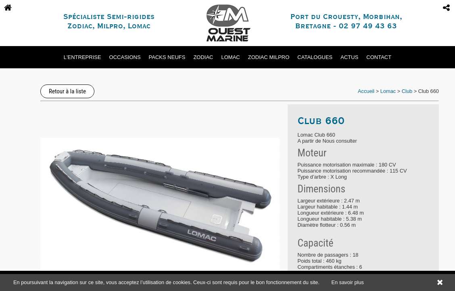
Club (407, 91)
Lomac (230, 57)
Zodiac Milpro (269, 57)
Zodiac (203, 57)
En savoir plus (348, 282)
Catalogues (314, 57)
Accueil (366, 91)
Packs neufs (167, 57)
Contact (378, 57)
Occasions (125, 57)
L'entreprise (82, 57)
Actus (349, 57)
